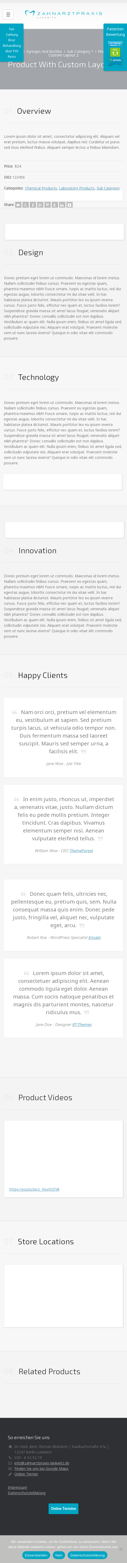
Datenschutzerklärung (26, 1492)
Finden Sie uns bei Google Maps (41, 1468)
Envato (94, 937)
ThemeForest (81, 850)
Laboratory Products (77, 188)
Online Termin (26, 1473)
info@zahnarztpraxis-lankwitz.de (41, 1463)
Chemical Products (41, 188)
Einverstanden (36, 1555)
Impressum (17, 1487)
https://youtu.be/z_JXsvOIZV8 (34, 1189)
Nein (59, 1555)
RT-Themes (81, 1024)
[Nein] (120, 1549)
